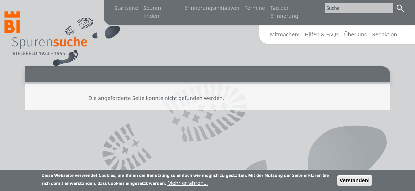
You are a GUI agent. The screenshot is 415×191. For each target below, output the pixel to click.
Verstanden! (355, 182)
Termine (255, 7)
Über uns (355, 34)
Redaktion (384, 34)
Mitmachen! (284, 34)
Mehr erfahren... (187, 184)
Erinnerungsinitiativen (211, 7)
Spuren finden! (152, 11)
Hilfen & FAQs (322, 34)
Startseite (126, 7)
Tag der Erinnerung (284, 11)
